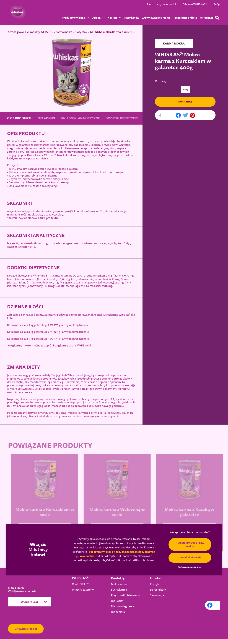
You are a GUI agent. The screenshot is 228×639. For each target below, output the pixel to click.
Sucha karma (119, 590)
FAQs (217, 4)
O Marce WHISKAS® (195, 4)
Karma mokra (64, 32)
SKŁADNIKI (46, 118)
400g (185, 89)
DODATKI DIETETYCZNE (123, 118)
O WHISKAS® (80, 584)
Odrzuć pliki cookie (189, 557)
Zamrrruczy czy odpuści (161, 4)
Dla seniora (118, 612)
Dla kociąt (117, 601)
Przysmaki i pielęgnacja (125, 595)
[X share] (185, 115)
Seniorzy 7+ (157, 595)
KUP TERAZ (185, 101)
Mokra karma (119, 584)
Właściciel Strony (83, 590)
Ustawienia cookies (26, 628)
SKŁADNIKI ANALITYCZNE (80, 118)
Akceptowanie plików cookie (191, 544)
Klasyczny (81, 32)
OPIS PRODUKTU (20, 118)
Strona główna (17, 32)
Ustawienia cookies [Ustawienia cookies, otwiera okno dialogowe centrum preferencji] (189, 567)
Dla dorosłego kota (122, 606)
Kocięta (154, 584)
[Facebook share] (178, 115)
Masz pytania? (22, 589)
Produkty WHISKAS (40, 32)
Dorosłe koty (158, 590)
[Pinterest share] (192, 115)
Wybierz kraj (34, 601)
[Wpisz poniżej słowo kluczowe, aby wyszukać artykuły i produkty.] (217, 18)
